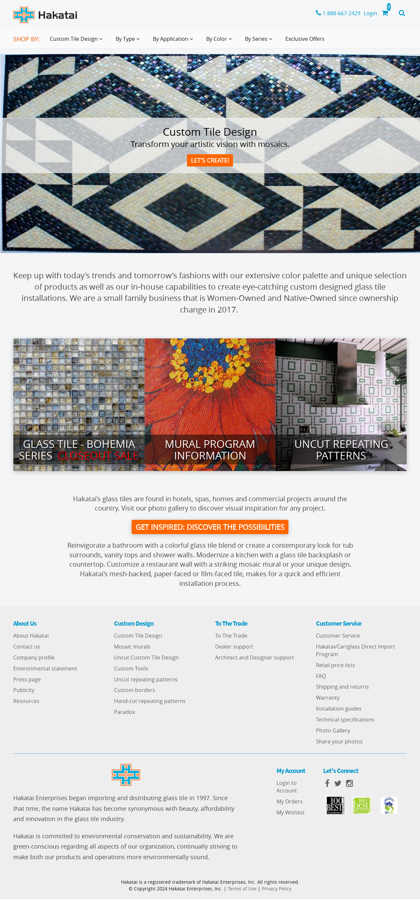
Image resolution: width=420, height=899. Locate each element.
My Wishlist (290, 812)
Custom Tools (131, 668)
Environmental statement (45, 668)
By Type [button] (129, 41)
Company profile (34, 657)
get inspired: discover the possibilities (210, 527)
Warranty (327, 697)
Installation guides (339, 708)
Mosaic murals (132, 646)
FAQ (321, 676)
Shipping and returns (342, 686)
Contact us (26, 646)
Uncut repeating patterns (146, 679)
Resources (26, 701)
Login (370, 13)
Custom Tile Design (138, 635)
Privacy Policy (276, 888)
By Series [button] (260, 41)
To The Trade (231, 635)
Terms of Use (242, 888)
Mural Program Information (210, 449)
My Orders (289, 801)
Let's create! (210, 160)
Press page (27, 679)
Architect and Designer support (254, 657)
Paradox (124, 712)
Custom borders (134, 690)
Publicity (23, 690)
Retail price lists (335, 665)
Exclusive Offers (305, 38)
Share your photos (339, 741)
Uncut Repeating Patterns (341, 449)
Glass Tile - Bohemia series (79, 449)
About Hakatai (31, 635)
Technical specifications (345, 719)
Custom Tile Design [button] (77, 41)
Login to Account (286, 786)
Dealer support (234, 646)
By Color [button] (220, 41)
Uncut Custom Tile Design (146, 657)
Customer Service (338, 635)
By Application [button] (174, 41)
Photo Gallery (333, 730)
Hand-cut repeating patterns (150, 701)
